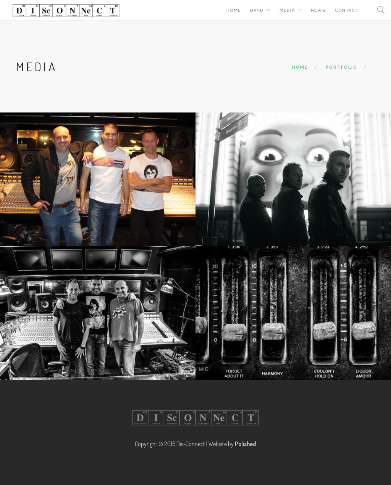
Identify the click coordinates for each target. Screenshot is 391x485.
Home (233, 10)
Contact (347, 10)
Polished (245, 444)
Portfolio (341, 67)
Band (256, 10)
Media (287, 10)
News (318, 10)
